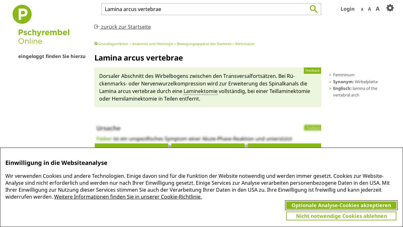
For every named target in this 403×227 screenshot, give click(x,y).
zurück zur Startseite (122, 26)
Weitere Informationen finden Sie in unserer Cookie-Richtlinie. (128, 196)
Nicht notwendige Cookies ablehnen (341, 215)
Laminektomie (201, 91)
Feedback (312, 70)
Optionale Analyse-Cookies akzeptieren (341, 205)
